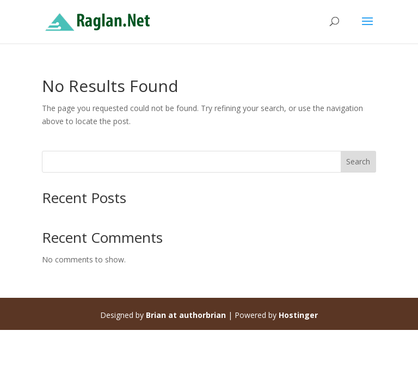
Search (358, 161)
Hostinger (298, 315)
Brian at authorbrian (186, 315)
